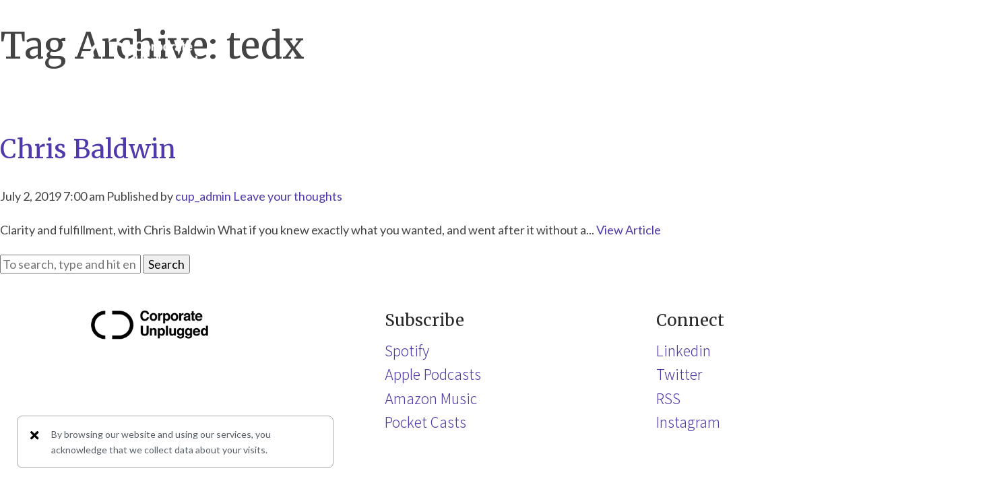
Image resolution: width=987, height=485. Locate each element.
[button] (884, 54)
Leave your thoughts (287, 196)
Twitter (679, 374)
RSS (668, 398)
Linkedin (683, 350)
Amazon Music (431, 398)
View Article (628, 229)
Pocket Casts (425, 422)
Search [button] (166, 264)
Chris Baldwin (88, 149)
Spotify (407, 350)
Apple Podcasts (433, 374)
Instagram (688, 422)
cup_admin (203, 196)
